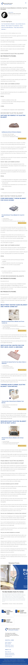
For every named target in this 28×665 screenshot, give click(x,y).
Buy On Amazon (23, 138)
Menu (25, 2)
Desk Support (8, 642)
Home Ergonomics (9, 646)
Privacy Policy (6, 660)
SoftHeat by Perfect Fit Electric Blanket (11, 132)
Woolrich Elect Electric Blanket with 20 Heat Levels (13, 439)
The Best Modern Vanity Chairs (9, 621)
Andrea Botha (10, 12)
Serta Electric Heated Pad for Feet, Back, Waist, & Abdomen (13, 363)
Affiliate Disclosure (10, 654)
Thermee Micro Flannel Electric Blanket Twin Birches (13, 402)
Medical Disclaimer (9, 653)
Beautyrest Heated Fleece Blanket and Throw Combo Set (13, 322)
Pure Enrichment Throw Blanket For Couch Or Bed (13, 215)
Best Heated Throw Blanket (12, 25)
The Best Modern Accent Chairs (23, 612)
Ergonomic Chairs (9, 645)
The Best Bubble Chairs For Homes (13, 592)
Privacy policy (8, 656)
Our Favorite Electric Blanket (8, 23)
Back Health (8, 643)
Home (14, 604)
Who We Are (8, 651)
